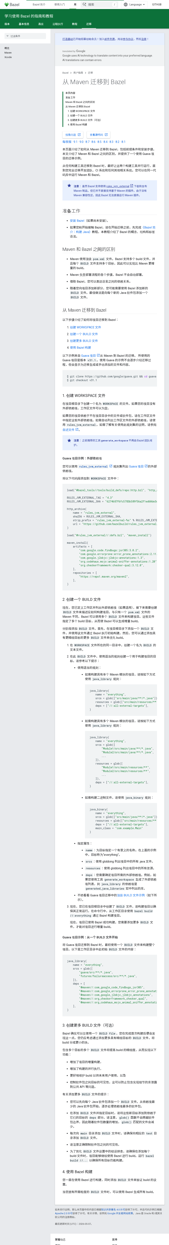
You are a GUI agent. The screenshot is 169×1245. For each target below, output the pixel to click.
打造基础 (67, 39)
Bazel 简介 (39, 4)
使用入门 (59, 4)
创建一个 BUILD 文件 (84, 334)
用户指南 (78, 72)
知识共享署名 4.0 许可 (113, 1209)
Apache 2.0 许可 (64, 1213)
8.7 (87, 142)
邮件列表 (109, 39)
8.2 (117, 142)
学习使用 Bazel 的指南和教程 (29, 16)
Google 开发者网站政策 (120, 1213)
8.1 (123, 142)
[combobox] (99, 4)
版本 (7, 24)
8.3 (111, 142)
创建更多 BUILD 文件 (84, 341)
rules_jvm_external (117, 186)
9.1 (75, 142)
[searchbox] (25, 36)
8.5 (99, 142)
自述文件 (68, 430)
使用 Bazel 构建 (80, 347)
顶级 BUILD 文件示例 (131, 895)
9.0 (81, 142)
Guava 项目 (88, 355)
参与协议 (128, 39)
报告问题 (73, 134)
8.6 (93, 142)
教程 (74, 24)
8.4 (105, 142)
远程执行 (58, 24)
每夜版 (66, 142)
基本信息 (24, 24)
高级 (41, 24)
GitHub (156, 4)
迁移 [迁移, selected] (89, 24)
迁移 (90, 72)
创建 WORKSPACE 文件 (85, 327)
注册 (143, 39)
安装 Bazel (77, 220)
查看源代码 (99, 134)
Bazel (65, 72)
